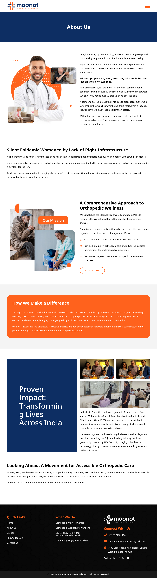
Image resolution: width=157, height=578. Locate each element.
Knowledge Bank (15, 538)
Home (10, 523)
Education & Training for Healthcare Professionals (68, 534)
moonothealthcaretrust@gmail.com (127, 541)
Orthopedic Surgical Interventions (72, 528)
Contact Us (92, 270)
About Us (11, 528)
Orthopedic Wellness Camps (69, 523)
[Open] (147, 6)
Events (10, 533)
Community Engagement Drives (71, 540)
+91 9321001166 (117, 535)
